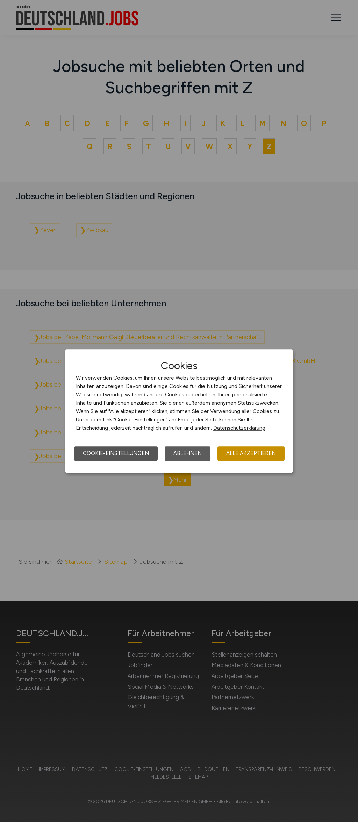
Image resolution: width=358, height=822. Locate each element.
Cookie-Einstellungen (116, 453)
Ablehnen (187, 453)
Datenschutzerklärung (239, 428)
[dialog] (179, 411)
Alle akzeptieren (251, 453)
